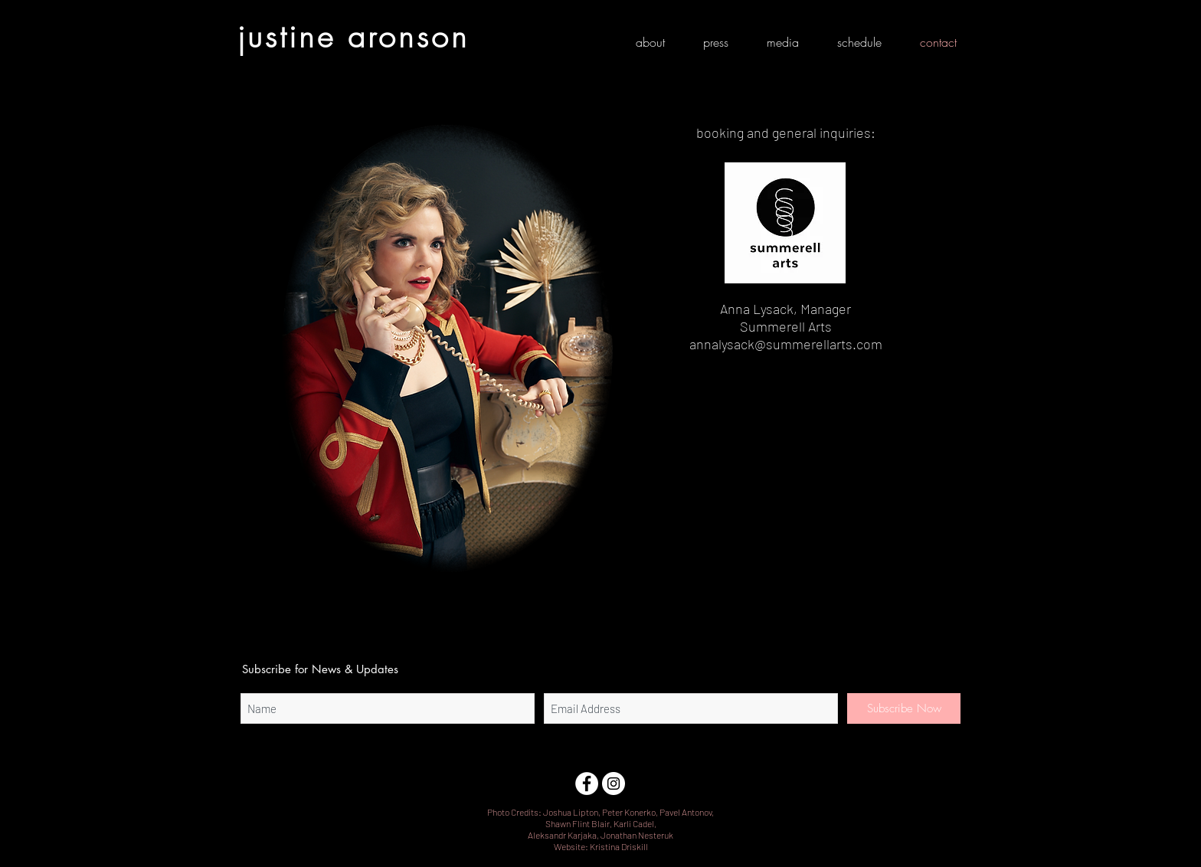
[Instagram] (613, 783)
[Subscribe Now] (903, 708)
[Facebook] (586, 783)
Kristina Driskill (619, 846)
